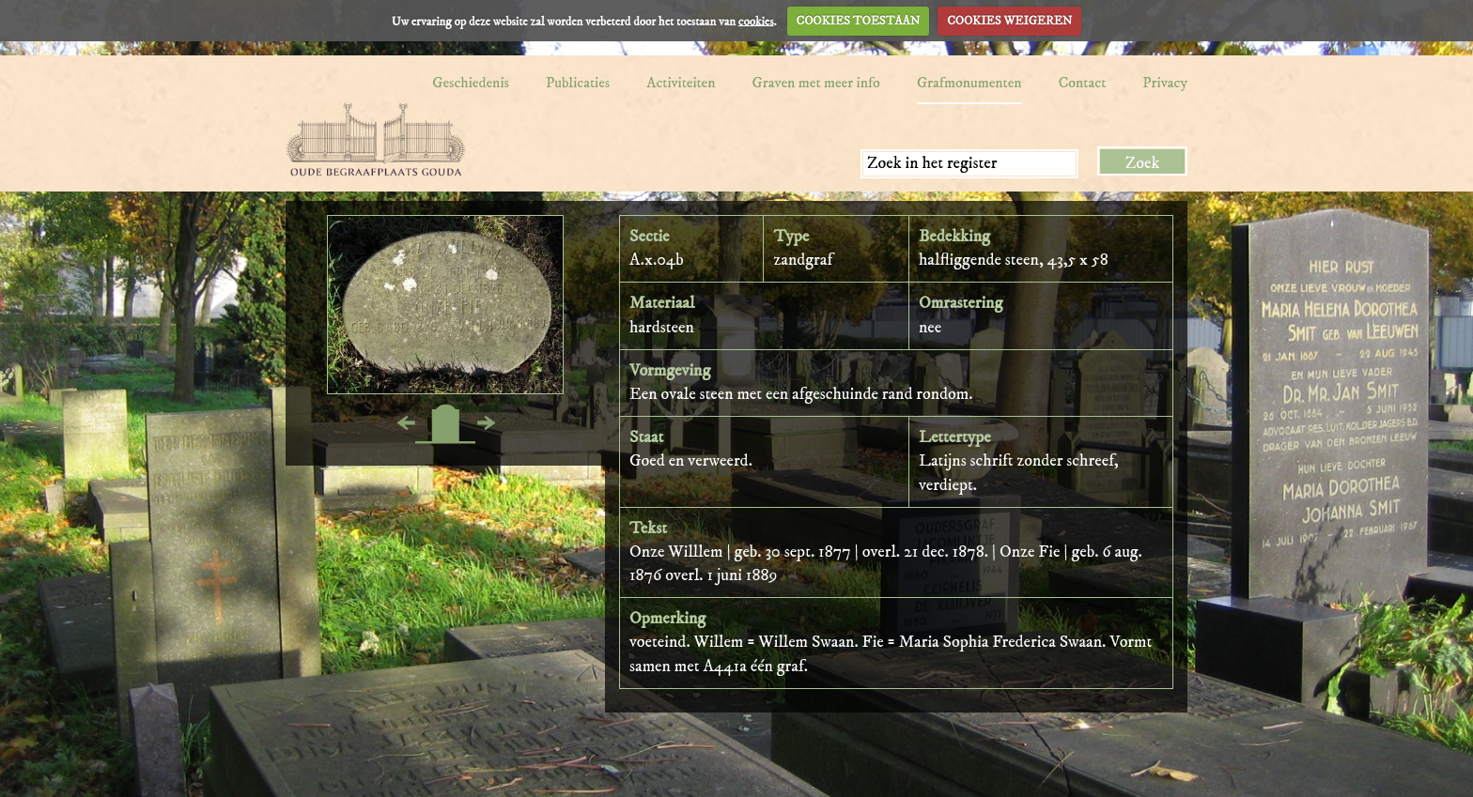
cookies (756, 20)
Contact (1083, 82)
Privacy (1164, 82)
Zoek (1142, 163)
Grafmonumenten (969, 82)
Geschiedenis (470, 82)
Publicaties (578, 82)
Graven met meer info (816, 82)
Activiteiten (680, 82)
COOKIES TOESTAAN (859, 20)
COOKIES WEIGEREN (1009, 20)
